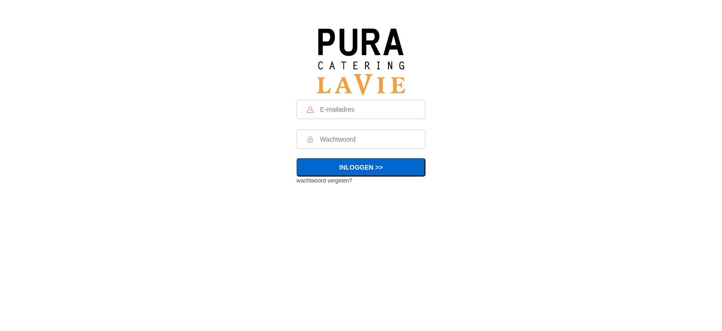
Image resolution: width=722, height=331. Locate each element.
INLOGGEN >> (361, 167)
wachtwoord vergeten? (324, 180)
